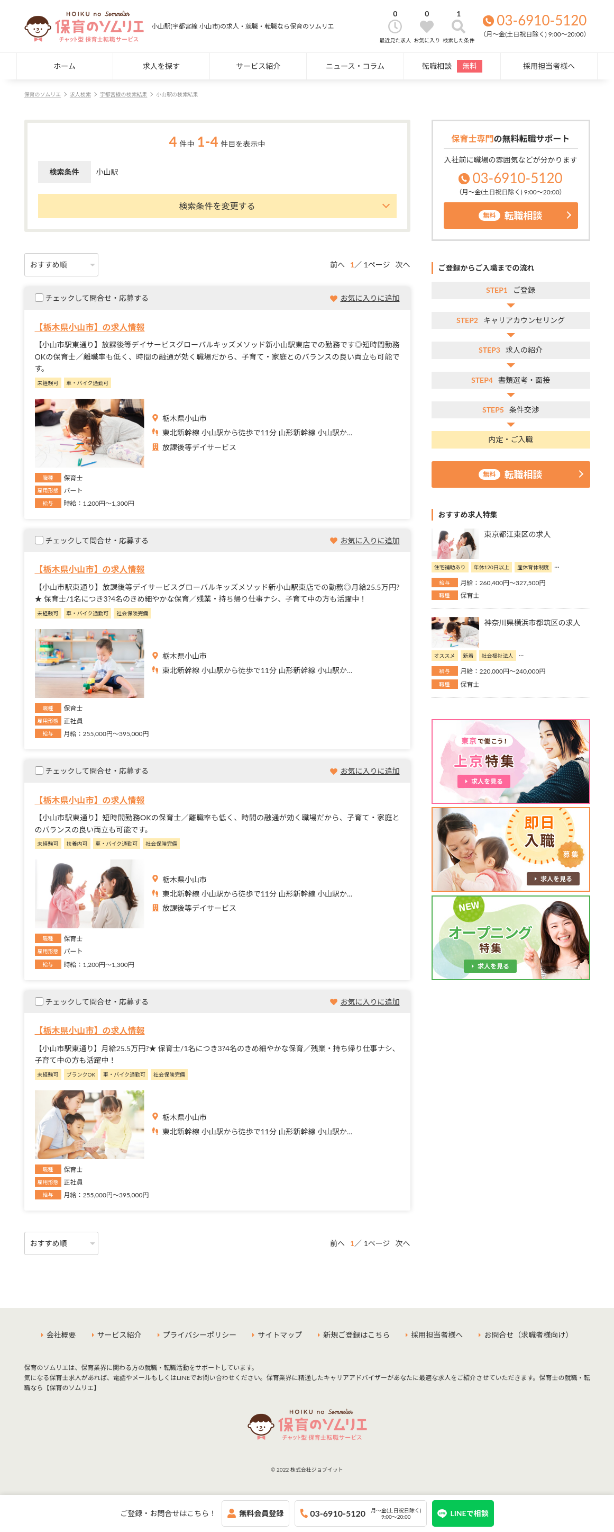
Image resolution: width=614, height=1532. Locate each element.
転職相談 (452, 66)
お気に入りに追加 (370, 297)
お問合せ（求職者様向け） (528, 1334)
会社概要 (61, 1334)
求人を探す (161, 65)
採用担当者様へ (549, 65)
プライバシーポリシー (200, 1334)
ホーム (64, 65)
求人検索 (80, 94)
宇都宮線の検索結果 (123, 94)
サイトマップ (280, 1334)
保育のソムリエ (42, 94)
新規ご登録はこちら (356, 1334)
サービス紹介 (258, 65)
